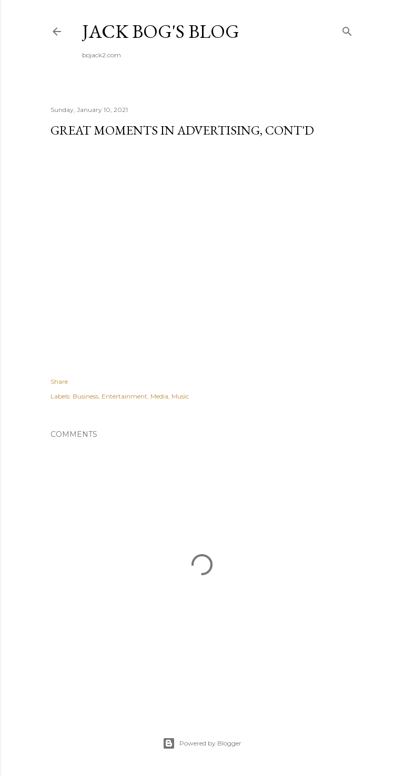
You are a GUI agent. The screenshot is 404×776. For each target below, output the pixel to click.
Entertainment (124, 396)
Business (85, 396)
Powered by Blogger (202, 743)
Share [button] (59, 381)
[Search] (347, 29)
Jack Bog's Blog (160, 31)
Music (180, 396)
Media (159, 396)
